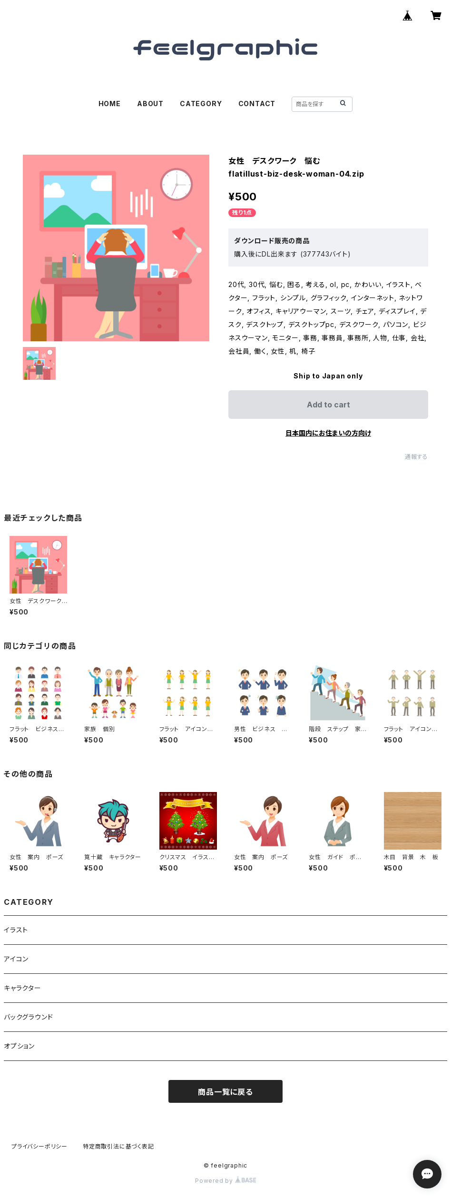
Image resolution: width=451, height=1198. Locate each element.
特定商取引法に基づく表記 (118, 1146)
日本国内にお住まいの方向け (328, 433)
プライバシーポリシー (39, 1146)
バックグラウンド (28, 1017)
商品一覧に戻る (225, 1092)
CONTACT (257, 103)
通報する (416, 456)
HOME (109, 103)
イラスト (16, 930)
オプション (19, 1046)
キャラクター (22, 988)
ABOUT (150, 103)
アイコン (16, 959)
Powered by (225, 1180)
